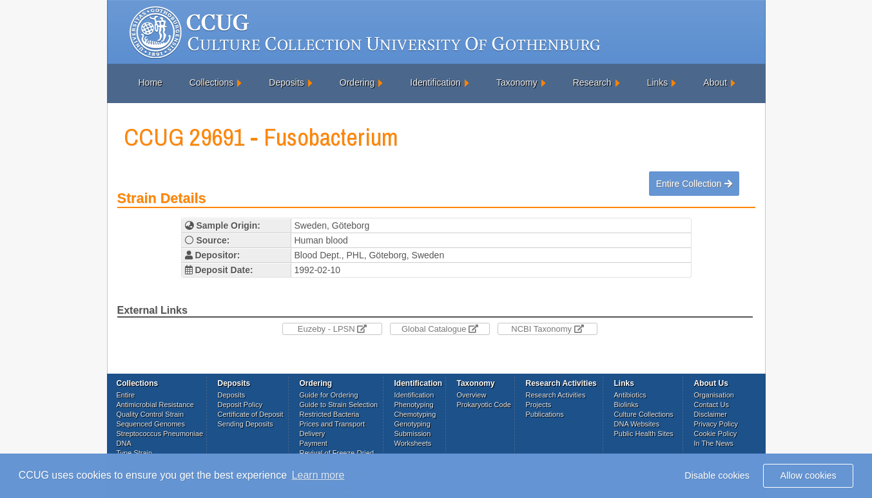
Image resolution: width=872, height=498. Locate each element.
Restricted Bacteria (330, 414)
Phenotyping (414, 404)
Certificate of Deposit (251, 414)
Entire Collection (694, 183)
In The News (714, 443)
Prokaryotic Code (484, 404)
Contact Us (711, 404)
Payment (313, 443)
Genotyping (412, 424)
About (715, 82)
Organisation (714, 395)
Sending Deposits (245, 424)
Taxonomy (517, 82)
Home (150, 82)
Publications (545, 414)
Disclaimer (710, 414)
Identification (435, 82)
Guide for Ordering (329, 395)
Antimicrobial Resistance (155, 404)
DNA (124, 443)
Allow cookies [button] (808, 475)
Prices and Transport (332, 424)
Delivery (312, 433)
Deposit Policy (240, 404)
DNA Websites (637, 424)
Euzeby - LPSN (332, 329)
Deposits (286, 82)
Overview (472, 395)
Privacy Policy (716, 424)
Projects (539, 404)
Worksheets (413, 443)
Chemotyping (415, 414)
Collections (211, 82)
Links (657, 82)
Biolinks (626, 404)
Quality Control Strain (150, 414)
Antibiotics (630, 395)
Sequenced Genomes (151, 424)
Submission (412, 433)
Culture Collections (643, 414)
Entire (126, 395)
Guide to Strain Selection (339, 404)
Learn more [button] (318, 475)
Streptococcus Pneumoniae (160, 433)
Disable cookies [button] (717, 475)
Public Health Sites (643, 433)
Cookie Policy (715, 433)
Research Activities (556, 395)
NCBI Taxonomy (547, 329)
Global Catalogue (440, 329)
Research (592, 82)
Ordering (357, 82)
